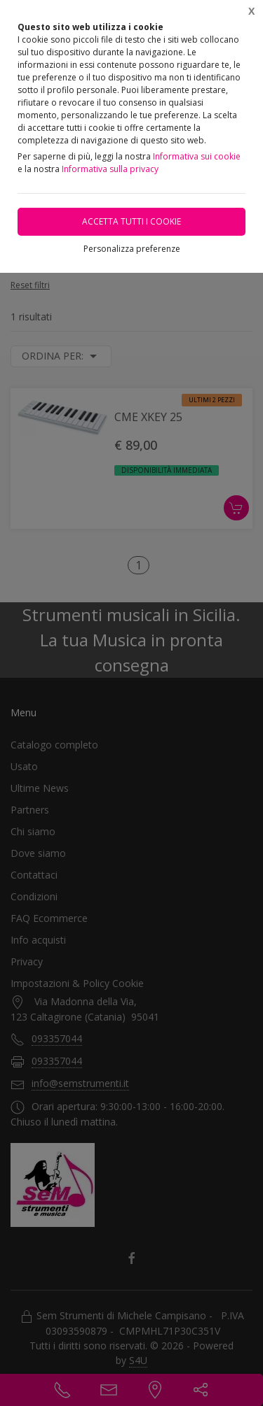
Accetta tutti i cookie (131, 221)
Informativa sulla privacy (110, 169)
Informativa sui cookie (197, 156)
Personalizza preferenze (131, 249)
